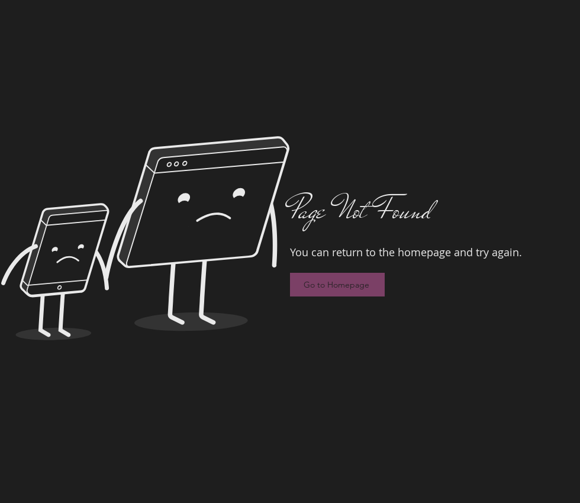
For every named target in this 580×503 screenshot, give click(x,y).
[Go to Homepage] (337, 284)
